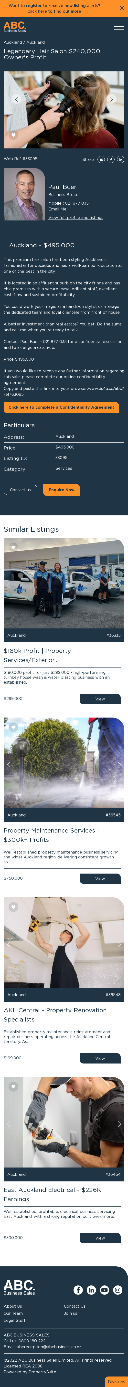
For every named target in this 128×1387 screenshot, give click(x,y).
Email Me (57, 209)
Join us (70, 1313)
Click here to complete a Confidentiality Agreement (61, 407)
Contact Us (74, 1306)
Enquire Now (62, 490)
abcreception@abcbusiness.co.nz (49, 1347)
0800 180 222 (32, 1341)
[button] (16, 99)
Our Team (13, 1313)
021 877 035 (77, 203)
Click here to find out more (54, 11)
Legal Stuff (15, 1320)
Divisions (116, 1381)
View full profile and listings (75, 217)
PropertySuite (42, 1372)
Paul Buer (62, 186)
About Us (13, 1306)
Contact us (20, 490)
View (100, 699)
